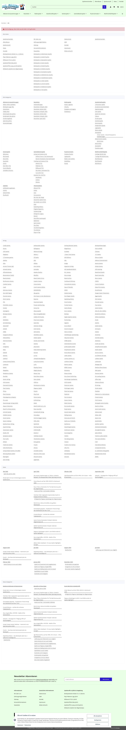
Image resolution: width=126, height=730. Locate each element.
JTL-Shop (118, 728)
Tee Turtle (6, 439)
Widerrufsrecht (68, 51)
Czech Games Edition (39, 287)
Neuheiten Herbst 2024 (40, 114)
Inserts (5, 190)
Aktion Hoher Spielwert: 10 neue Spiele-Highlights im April (47, 543)
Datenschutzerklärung (42, 679)
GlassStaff (5, 326)
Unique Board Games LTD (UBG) (11, 450)
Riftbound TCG (40, 168)
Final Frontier (68, 302)
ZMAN (96, 456)
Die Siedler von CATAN (40, 202)
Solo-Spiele (98, 111)
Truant (35, 444)
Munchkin (5, 159)
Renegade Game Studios (101, 403)
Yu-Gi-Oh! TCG (39, 173)
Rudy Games (67, 409)
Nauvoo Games (99, 373)
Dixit (35, 204)
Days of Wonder (68, 287)
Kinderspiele (98, 118)
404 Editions (67, 257)
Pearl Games (6, 388)
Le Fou (35, 355)
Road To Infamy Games (9, 409)
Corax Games (37, 284)
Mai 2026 (5, 471)
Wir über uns (37, 39)
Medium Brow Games (101, 367)
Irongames (6, 346)
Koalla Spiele (98, 349)
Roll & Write (98, 143)
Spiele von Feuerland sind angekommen (45, 564)
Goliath (5, 329)
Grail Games (37, 329)
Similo (4, 163)
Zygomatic (36, 459)
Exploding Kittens (38, 206)
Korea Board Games (69, 352)
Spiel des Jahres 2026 (9, 474)
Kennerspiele (98, 123)
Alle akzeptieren (98, 716)
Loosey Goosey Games (9, 361)
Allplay (35, 263)
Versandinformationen (40, 48)
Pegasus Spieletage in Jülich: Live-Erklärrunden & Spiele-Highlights (47, 532)
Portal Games (37, 397)
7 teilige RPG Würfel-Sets (101, 156)
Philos (4, 391)
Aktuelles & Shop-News (40, 586)
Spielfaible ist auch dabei (41, 571)
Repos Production (8, 406)
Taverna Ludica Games (101, 436)
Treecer (66, 442)
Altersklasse (98, 1)
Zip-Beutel (6, 195)
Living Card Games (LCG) (40, 154)
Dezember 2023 (68, 562)
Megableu (5, 370)
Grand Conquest (68, 329)
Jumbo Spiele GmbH (69, 346)
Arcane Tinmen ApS (8, 266)
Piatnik (35, 391)
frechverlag (67, 320)
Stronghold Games (100, 430)
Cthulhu (66, 107)
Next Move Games (38, 376)
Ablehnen (97, 724)
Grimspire (97, 329)
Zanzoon (66, 456)
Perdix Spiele (98, 388)
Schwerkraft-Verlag (39, 412)
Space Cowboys (7, 421)
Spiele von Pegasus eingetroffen (43, 566)
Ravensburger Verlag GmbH (10, 403)
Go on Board (67, 326)
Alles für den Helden (100, 311)
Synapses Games (7, 436)
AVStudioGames (7, 272)
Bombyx (66, 314)
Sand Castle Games (100, 409)
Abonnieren (106, 679)
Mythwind (36, 220)
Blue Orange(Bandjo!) (39, 314)
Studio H (36, 433)
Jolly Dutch (36, 346)
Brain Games (98, 278)
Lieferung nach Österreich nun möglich (106, 550)
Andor (35, 190)
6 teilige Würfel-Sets (100, 154)
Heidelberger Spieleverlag (71, 334)
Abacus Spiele (99, 257)
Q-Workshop (37, 400)
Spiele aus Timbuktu (69, 421)
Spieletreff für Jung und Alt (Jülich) (12, 66)
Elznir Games (6, 299)
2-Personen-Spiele (100, 104)
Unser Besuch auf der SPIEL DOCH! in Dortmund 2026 (47, 482)
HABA (4, 331)
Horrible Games (99, 337)
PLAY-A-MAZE (98, 248)
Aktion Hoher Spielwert (9, 104)
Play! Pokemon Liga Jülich (10, 57)
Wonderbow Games (69, 453)
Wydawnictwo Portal (100, 453)
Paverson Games (68, 385)
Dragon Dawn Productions (102, 293)
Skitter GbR (98, 415)
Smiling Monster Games (70, 245)
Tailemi (66, 436)
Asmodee (36, 269)
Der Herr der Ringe (39, 197)
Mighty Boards (38, 370)
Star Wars (36, 225)
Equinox (36, 299)
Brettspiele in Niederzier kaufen (42, 86)
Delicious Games (7, 290)
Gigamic (66, 323)
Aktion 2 (36, 254)
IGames (36, 343)
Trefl (96, 442)
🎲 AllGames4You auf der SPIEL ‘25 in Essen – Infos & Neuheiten (78, 476)
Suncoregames (68, 433)
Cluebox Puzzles (68, 154)
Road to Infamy (99, 406)
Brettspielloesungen (100, 245)
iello (4, 343)
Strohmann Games (69, 430)
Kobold (5, 352)
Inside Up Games (99, 343)
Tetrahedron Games (39, 439)
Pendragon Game (69, 388)
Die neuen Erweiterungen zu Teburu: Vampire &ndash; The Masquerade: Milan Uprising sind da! (47, 476)
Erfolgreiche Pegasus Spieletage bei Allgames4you (47, 499)
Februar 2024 (6, 562)
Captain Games (38, 281)
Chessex (97, 251)
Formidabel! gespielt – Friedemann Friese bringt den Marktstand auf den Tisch (47, 509)
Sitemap (36, 45)
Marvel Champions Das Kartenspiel (45, 159)
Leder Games (67, 355)
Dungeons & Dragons (70, 109)
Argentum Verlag (68, 266)
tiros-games (37, 442)
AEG (35, 260)
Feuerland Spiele (38, 302)
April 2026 (36, 471)
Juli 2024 (97, 547)
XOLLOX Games (38, 456)
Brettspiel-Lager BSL (8, 107)
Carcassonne (37, 195)
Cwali (4, 287)
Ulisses (36, 447)
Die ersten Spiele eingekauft (72, 569)
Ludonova (5, 364)
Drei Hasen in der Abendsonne (42, 296)
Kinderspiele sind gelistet (72, 564)
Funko (96, 320)
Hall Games (37, 331)
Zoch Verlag (6, 459)
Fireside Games (99, 302)
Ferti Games (98, 299)
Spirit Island (37, 223)
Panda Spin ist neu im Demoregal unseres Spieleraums (14, 478)
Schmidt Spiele (7, 412)
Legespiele (98, 128)
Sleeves (38, 182)
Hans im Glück (68, 331)
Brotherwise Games (8, 281)
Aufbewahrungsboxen (9, 188)
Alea (4, 263)
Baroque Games (7, 314)
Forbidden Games (8, 305)
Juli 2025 (36, 547)
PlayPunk (66, 394)
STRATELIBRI (37, 430)
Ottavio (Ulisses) (99, 382)
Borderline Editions (100, 314)
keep (4, 349)
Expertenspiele (99, 109)
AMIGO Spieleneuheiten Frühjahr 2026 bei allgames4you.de (45, 526)
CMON (97, 281)
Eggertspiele (98, 296)
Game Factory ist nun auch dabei (12, 564)
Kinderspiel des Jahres (9, 116)
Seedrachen (68, 550)
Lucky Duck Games (39, 361)
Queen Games (68, 400)
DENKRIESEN (37, 290)
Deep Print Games (100, 287)
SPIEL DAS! (36, 421)
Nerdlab (5, 376)
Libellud (5, 358)
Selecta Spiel (98, 412)
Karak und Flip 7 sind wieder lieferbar (44, 491)
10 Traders (98, 254)
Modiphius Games (8, 373)
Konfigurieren (97, 720)
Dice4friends (98, 290)
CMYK (4, 317)
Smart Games (6, 418)
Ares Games (37, 266)
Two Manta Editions (100, 444)
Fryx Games (98, 305)
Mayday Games (38, 367)
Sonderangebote (7, 118)
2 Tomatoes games (8, 257)
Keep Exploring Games (40, 349)
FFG (4, 302)
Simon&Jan (37, 415)
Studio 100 (6, 433)
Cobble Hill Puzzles (39, 317)
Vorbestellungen (38, 104)
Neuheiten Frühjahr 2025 (40, 111)
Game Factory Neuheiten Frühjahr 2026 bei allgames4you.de (45, 521)
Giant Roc (36, 323)
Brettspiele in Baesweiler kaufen (42, 60)
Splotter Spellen (99, 424)
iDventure (97, 340)
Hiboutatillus (6, 337)
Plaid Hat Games (68, 391)
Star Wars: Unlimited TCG (42, 170)
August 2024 (67, 547)
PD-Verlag (97, 385)
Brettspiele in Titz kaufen (40, 89)
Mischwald (6, 156)
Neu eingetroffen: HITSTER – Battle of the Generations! (45, 538)
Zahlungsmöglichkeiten (40, 42)
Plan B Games (6, 394)
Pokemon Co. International (102, 394)
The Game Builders (100, 439)
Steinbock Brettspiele (100, 427)
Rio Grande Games (69, 406)
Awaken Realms (38, 272)
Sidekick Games (7, 415)
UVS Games (6, 251)
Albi (65, 260)
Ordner (38, 180)
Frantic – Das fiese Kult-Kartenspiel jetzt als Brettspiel (14, 558)
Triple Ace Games (7, 444)
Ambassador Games (39, 245)
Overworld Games (8, 385)
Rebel (35, 403)
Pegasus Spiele (38, 388)
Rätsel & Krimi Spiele (100, 139)
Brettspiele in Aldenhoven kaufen (43, 54)
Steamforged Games (69, 427)
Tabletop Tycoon (38, 436)
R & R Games (98, 400)
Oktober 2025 (68, 471)
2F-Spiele (36, 257)
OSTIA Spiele (67, 382)
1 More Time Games (69, 254)
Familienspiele (99, 121)
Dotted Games (68, 293)
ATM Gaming (98, 269)
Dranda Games (7, 296)
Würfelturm (98, 163)
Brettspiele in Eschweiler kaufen (42, 72)
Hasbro (97, 331)
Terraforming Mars (39, 227)
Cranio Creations (99, 284)
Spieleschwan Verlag (8, 424)
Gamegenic (6, 311)
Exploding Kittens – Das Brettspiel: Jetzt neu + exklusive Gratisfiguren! (46, 552)
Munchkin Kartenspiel (40, 218)
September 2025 (99, 471)
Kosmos (5, 355)
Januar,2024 (37, 562)
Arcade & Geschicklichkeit (102, 107)
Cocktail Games (7, 284)
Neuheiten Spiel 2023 (39, 118)
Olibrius (36, 382)
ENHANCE (5, 320)
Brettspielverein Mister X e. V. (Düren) (13, 54)
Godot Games (98, 326)
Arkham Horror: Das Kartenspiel (44, 156)
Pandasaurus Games (39, 385)
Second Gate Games (69, 412)
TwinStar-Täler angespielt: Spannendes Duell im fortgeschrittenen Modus (47, 495)
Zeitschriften (6, 192)
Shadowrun (67, 111)
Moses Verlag (68, 373)
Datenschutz (28, 725)
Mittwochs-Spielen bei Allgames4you (13, 69)
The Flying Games (69, 439)
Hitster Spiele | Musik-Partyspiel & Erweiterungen (106, 135)
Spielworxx (67, 424)
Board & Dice (67, 278)
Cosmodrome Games (70, 284)
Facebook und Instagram (41, 573)
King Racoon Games (69, 349)
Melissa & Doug (38, 251)
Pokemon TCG (39, 166)
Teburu (97, 116)
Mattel (5, 367)
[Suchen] (67, 7)
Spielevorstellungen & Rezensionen (12, 586)
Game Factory (98, 308)
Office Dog (98, 379)
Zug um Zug (37, 232)
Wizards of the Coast (39, 453)
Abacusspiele (37, 311)
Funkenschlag (37, 211)
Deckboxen (39, 177)
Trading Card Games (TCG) (41, 161)
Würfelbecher (98, 159)
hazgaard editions (8, 334)
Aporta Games (99, 263)
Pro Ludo (5, 400)
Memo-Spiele (98, 130)
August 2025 (6, 547)
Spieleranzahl (107, 1)
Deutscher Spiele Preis (40, 199)
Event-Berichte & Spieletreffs (72, 586)
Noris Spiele (37, 379)
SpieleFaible (98, 421)
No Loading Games (100, 376)
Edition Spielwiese (100, 317)
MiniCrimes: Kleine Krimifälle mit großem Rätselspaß (45, 503)
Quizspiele (98, 146)
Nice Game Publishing (70, 376)
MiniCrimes (100, 141)
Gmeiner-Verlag (38, 326)
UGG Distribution (7, 447)
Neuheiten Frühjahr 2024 (40, 116)
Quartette (5, 161)
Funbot (5, 308)
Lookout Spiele (99, 358)
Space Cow (98, 418)
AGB (65, 42)
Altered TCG (39, 163)
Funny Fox (36, 308)
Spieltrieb (36, 424)
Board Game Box (99, 275)
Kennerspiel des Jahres (9, 114)
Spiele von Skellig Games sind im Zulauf (45, 569)
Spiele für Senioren (100, 114)
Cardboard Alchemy (69, 281)
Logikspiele (67, 156)
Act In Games (67, 311)
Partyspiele (98, 132)
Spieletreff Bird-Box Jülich (10, 63)
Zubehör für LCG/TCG (39, 175)
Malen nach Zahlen (69, 159)
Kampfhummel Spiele (101, 346)
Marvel (35, 216)
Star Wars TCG (7, 166)
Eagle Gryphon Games (70, 317)
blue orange (67, 275)
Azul (35, 192)
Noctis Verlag (6, 379)
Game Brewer (68, 308)
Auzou (4, 248)
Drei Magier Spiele (69, 296)
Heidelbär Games (38, 334)
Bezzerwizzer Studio (8, 275)
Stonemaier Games (8, 430)
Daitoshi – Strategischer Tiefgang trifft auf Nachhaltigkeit (106, 476)
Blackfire (36, 275)
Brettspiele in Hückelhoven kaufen (43, 78)
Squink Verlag (6, 427)
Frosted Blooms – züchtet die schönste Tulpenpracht (44, 515)
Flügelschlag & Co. (39, 209)
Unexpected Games (100, 447)
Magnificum (67, 248)
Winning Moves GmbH (9, 453)
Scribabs (66, 251)
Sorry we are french (69, 418)
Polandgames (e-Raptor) (9, 397)
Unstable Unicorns (8, 170)
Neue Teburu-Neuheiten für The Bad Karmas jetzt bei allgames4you (47, 487)
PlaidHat (97, 391)
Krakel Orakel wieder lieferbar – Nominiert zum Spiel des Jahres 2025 (16, 552)
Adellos (5, 260)
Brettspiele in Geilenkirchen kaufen (43, 75)
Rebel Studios (68, 403)
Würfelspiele (98, 161)
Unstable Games (38, 450)
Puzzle (66, 163)
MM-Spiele (98, 370)
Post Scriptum (68, 397)
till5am (5, 442)
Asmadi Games (7, 269)
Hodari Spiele (37, 337)
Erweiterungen (99, 148)
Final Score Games (39, 320)
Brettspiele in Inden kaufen (41, 80)
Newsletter (37, 51)
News (115, 1)
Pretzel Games (99, 397)
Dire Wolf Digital (7, 293)
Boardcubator (6, 278)
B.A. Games (67, 272)
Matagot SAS (98, 364)
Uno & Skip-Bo (7, 168)
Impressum (20, 725)
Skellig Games (68, 415)
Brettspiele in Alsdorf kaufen (41, 57)
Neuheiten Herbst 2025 (40, 109)
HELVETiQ (97, 334)
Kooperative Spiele (100, 125)
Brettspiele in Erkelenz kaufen (42, 69)
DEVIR (66, 290)
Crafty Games (6, 245)
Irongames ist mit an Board (72, 566)
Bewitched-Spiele (99, 272)
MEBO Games (68, 367)
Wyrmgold (6, 456)
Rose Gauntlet (37, 409)
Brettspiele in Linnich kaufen (41, 83)
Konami (36, 352)
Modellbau (67, 161)
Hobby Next (6, 111)
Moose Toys (37, 373)
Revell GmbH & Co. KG (40, 406)
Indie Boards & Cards (70, 343)
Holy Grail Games (69, 337)
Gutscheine (6, 109)
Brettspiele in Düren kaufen (41, 63)
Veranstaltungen (7, 123)
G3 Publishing (7, 323)
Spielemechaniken (87, 1)
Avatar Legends (68, 104)
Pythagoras (37, 248)
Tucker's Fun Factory (69, 444)
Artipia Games (99, 266)
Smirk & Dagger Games (40, 418)
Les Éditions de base (100, 355)
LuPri (35, 364)
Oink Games (6, 382)
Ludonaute (98, 361)
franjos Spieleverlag (39, 305)
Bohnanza (5, 154)
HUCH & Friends (7, 340)
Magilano (5, 254)
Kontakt (121, 1)
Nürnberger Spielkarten (70, 379)
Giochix (97, 323)
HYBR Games (67, 340)
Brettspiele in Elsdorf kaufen (41, 66)
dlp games (36, 293)
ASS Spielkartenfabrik (70, 269)
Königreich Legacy (38, 213)
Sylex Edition (98, 433)
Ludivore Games (68, 361)
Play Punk (36, 394)
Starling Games (38, 427)
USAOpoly (67, 450)
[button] (110, 7)
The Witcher (37, 230)
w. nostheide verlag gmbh (102, 450)
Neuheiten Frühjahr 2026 (40, 107)
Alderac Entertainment (101, 260)
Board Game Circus (39, 278)
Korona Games (99, 352)
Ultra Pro (66, 447)
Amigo (66, 263)
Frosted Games (68, 305)
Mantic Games (68, 364)
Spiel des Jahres (7, 121)
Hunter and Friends (39, 340)
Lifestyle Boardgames (39, 358)
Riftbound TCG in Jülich (9, 60)
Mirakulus (67, 370)
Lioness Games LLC (69, 358)
